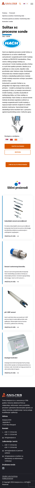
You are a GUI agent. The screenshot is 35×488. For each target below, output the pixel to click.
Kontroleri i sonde (7, 21)
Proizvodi (12, 13)
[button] (25, 4)
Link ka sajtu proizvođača (18, 164)
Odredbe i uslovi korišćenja (10, 476)
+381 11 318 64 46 (10, 432)
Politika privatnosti (7, 478)
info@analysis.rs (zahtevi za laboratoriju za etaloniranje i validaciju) (14, 458)
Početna (4, 13)
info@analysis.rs (10, 438)
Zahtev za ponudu (18, 146)
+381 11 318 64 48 (10, 434)
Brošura (18, 152)
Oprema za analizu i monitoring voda (13, 16)
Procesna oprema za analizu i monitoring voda (16, 18)
